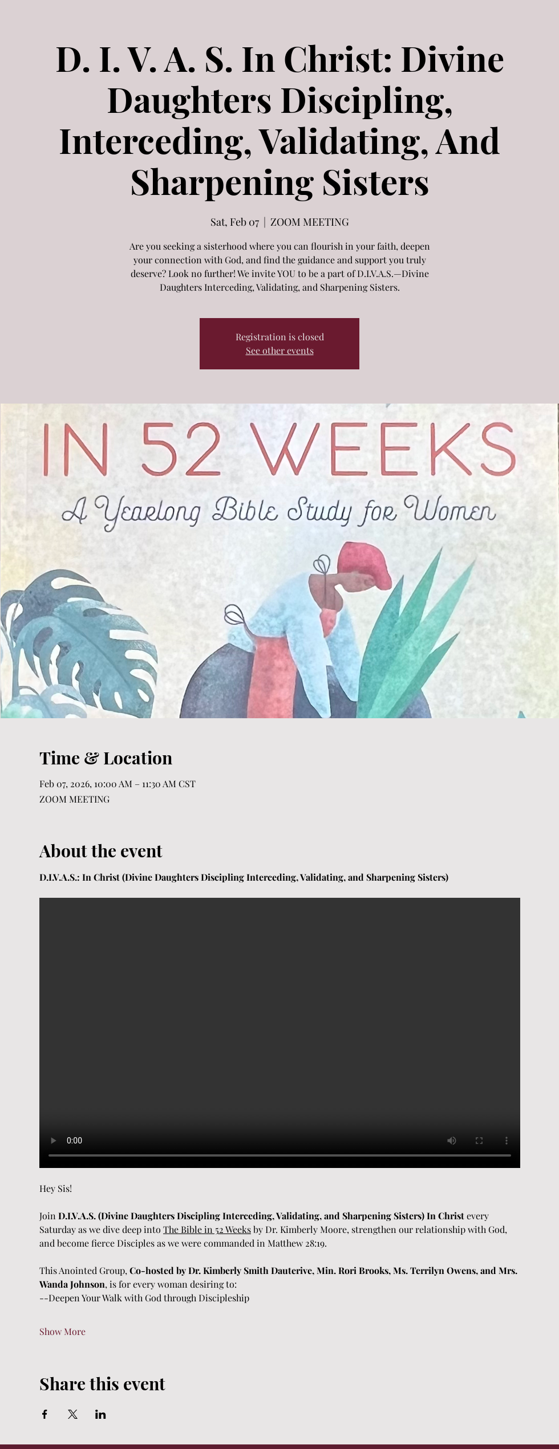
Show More (62, 1331)
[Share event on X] (72, 1414)
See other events (280, 350)
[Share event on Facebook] (44, 1414)
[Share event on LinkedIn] (100, 1414)
